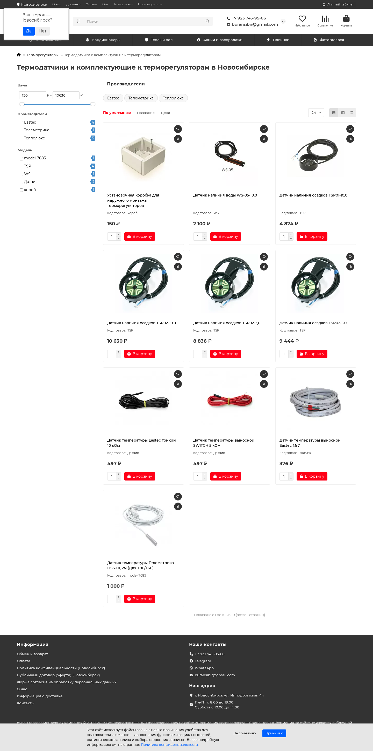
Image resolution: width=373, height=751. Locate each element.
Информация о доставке (39, 696)
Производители (150, 4)
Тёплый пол (158, 41)
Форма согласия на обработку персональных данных (66, 682)
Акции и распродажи (220, 41)
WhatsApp (204, 668)
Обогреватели (104, 41)
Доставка (73, 4)
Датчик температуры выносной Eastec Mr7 (310, 444)
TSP (27, 167)
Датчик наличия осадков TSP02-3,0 (226, 323)
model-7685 (35, 159)
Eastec (30, 123)
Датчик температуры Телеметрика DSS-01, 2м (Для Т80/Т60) (140, 566)
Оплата (91, 4)
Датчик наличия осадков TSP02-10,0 (141, 323)
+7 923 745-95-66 (245, 19)
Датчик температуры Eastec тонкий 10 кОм (141, 444)
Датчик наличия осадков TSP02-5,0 (313, 323)
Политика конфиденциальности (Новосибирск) (61, 668)
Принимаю (274, 733)
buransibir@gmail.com (251, 25)
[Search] (148, 21)
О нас (56, 4)
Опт (105, 4)
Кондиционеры (46, 41)
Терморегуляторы (42, 55)
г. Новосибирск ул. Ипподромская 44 (229, 695)
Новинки (278, 41)
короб (30, 190)
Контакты (25, 703)
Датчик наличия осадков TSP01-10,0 (313, 196)
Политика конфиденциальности (169, 744)
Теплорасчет (123, 4)
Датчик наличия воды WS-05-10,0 (225, 196)
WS (27, 174)
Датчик (31, 182)
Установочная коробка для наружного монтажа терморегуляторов (133, 201)
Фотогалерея (328, 41)
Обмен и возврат (32, 654)
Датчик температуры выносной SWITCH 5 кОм (223, 444)
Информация (32, 644)
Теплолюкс (34, 139)
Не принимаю (244, 733)
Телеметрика (36, 131)
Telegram (203, 661)
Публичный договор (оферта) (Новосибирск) (58, 675)
